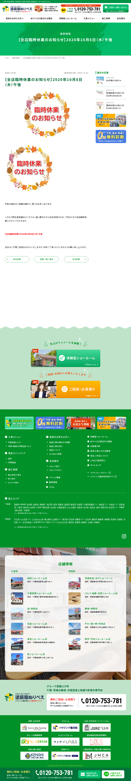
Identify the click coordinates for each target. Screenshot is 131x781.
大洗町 (90, 522)
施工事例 (106, 18)
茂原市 (79, 507)
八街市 (19, 507)
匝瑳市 (60, 504)
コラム (52, 486)
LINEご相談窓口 (97, 460)
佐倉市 (80, 504)
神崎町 (42, 504)
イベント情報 (54, 477)
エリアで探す (13, 482)
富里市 (73, 504)
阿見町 (113, 519)
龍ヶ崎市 (47, 519)
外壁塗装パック (14, 442)
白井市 (111, 507)
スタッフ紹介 (54, 466)
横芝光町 (46, 507)
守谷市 (71, 519)
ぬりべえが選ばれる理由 (42, 18)
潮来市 (94, 519)
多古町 (29, 504)
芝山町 (53, 507)
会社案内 (54, 460)
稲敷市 (78, 519)
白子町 (86, 507)
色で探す (12, 478)
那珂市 (71, 522)
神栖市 (107, 519)
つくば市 (23, 519)
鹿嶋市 (100, 519)
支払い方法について (99, 455)
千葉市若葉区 (88, 504)
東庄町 (36, 504)
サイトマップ (95, 465)
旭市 (55, 504)
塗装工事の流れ (56, 446)
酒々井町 (18, 510)
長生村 (92, 507)
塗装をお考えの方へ (15, 18)
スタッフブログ (55, 470)
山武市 (32, 507)
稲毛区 (102, 504)
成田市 (67, 504)
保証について (54, 450)
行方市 (88, 519)
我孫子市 (104, 507)
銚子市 (50, 504)
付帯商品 (12, 462)
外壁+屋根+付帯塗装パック (19, 446)
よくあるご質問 (55, 454)
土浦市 (55, 519)
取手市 (65, 519)
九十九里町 (71, 507)
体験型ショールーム (68, 18)
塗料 (10, 458)
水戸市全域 (26, 522)
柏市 (98, 507)
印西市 (27, 510)
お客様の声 (95, 446)
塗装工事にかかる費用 (100, 450)
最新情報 (53, 482)
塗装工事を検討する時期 (59, 442)
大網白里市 (61, 507)
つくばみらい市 (38, 519)
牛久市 (17, 519)
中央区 (112, 504)
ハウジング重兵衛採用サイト (102, 476)
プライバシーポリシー (99, 472)
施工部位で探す (14, 475)
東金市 (26, 507)
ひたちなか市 (62, 522)
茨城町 (96, 522)
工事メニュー (89, 18)
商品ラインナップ (16, 453)
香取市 (17, 504)
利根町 (120, 519)
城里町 (84, 522)
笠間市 (77, 522)
